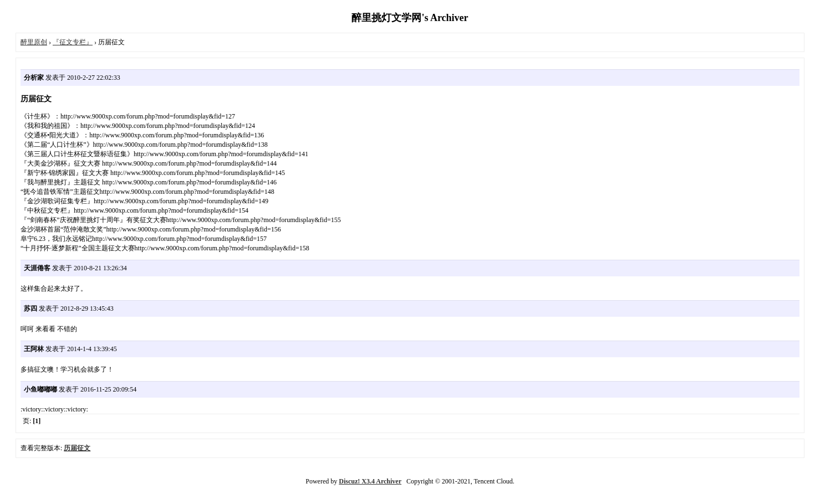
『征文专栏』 (73, 42)
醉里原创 (34, 42)
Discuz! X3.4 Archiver (370, 481)
